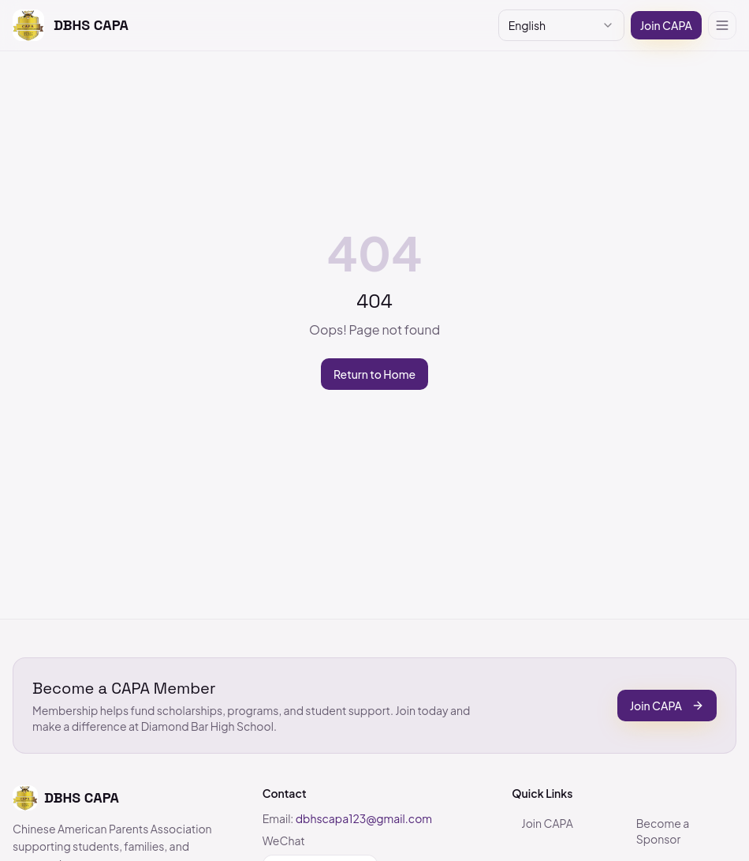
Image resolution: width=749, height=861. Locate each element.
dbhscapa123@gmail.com (364, 818)
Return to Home (374, 374)
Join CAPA (666, 25)
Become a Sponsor (663, 831)
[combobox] (561, 25)
